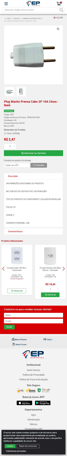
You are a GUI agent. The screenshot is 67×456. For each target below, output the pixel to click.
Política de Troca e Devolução (33, 379)
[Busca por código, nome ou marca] (31, 9)
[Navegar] (3, 268)
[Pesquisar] (61, 9)
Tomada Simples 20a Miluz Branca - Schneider (50, 269)
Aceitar (10, 448)
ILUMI (12, 126)
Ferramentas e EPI (33, 429)
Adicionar (50, 295)
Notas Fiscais (19, 344)
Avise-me (16, 291)
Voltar (58, 18)
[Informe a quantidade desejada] (10, 146)
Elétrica (33, 424)
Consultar (38, 165)
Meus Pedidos (19, 340)
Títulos (47, 340)
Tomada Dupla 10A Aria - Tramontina (17, 269)
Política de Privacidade (34, 375)
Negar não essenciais (28, 448)
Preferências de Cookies (16, 453)
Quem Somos (33, 370)
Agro (33, 415)
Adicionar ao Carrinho (33, 153)
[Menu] (6, 3)
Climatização (33, 419)
